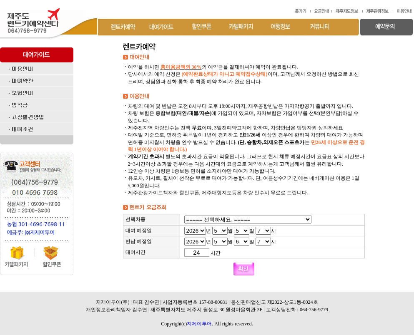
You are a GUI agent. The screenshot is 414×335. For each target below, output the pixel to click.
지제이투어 (199, 324)
